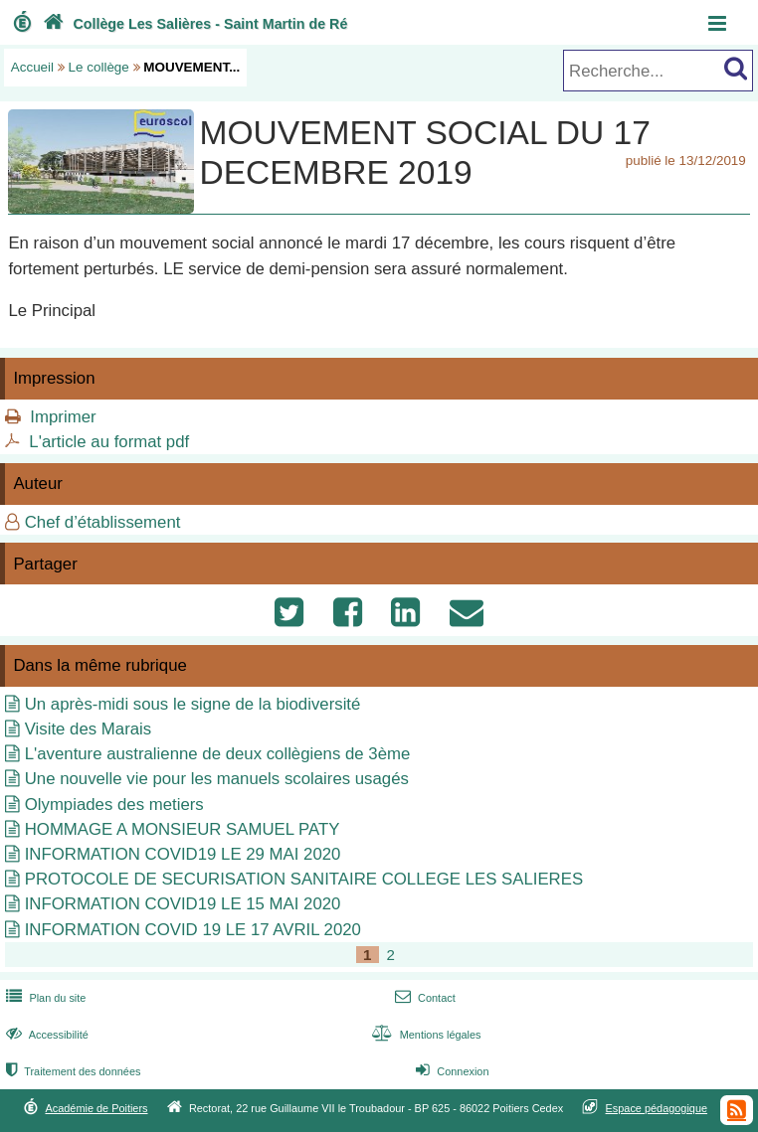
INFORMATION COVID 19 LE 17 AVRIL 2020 (193, 929)
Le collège (99, 67)
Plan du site (44, 998)
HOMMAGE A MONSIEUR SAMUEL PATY (182, 829)
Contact (423, 998)
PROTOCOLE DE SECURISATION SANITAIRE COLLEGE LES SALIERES (304, 879)
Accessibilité (45, 1035)
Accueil (32, 67)
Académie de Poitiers (96, 1108)
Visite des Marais (88, 729)
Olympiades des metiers (114, 804)
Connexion (450, 1071)
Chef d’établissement (103, 522)
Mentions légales (423, 1035)
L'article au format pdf (109, 441)
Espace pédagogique (657, 1108)
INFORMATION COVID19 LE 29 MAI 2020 (183, 854)
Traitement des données (71, 1071)
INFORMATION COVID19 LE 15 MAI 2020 (183, 903)
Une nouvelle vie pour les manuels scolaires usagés (217, 778)
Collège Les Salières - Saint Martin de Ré (193, 24)
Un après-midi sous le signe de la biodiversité (193, 704)
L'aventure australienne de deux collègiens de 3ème (218, 753)
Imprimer (62, 416)
